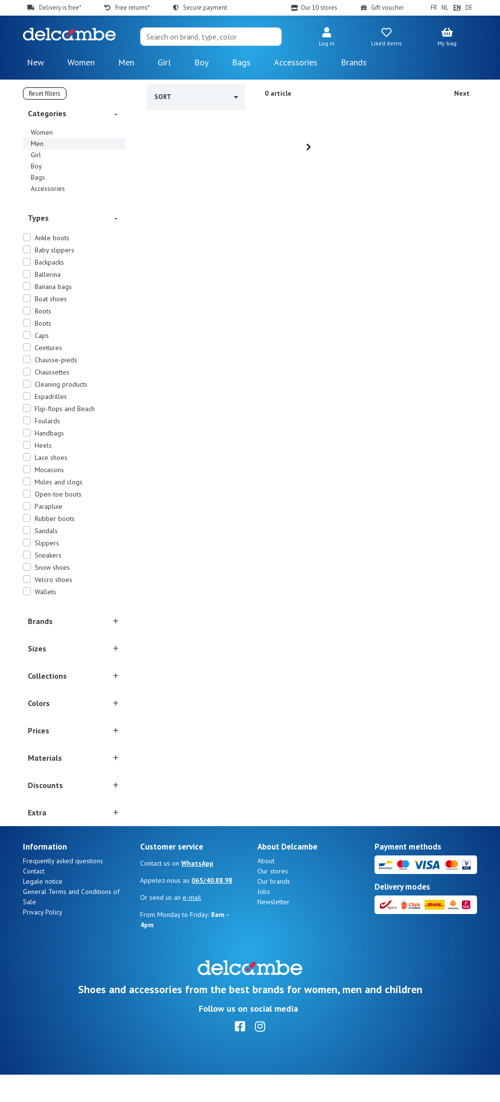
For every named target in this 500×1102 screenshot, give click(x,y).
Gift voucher (387, 7)
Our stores (272, 898)
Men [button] (126, 62)
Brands (354, 62)
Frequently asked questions (63, 888)
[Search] (211, 36)
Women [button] (81, 62)
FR (434, 7)
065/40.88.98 (211, 907)
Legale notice (42, 908)
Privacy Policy (42, 939)
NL (444, 7)
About (265, 888)
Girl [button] (164, 62)
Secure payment (205, 7)
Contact (33, 898)
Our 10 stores (319, 7)
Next (462, 93)
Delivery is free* (60, 7)
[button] (326, 37)
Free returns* (132, 7)
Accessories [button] (295, 62)
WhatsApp (197, 890)
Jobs (263, 919)
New (35, 62)
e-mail (192, 924)
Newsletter (273, 929)
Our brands (273, 908)
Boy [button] (201, 62)
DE (469, 7)
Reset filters (45, 93)
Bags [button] (241, 62)
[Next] (308, 147)
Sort (196, 96)
